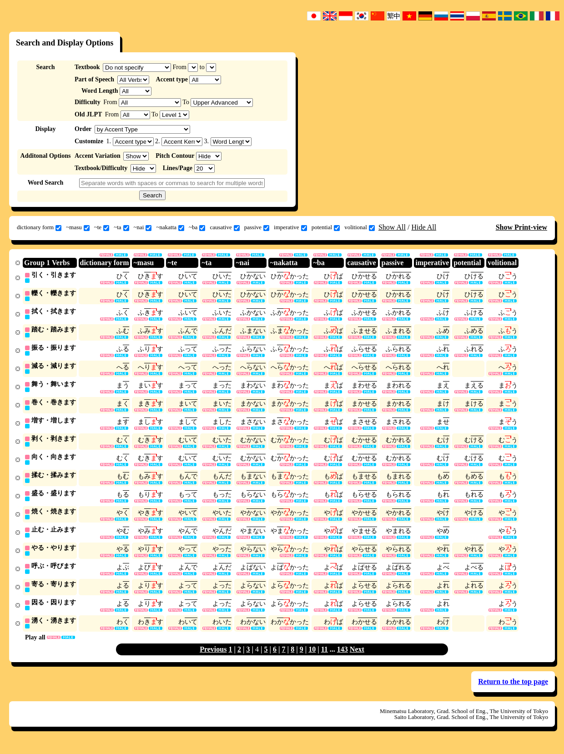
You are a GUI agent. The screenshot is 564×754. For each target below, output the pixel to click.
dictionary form (39, 227)
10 (312, 658)
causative (224, 227)
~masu (77, 227)
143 (342, 658)
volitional (359, 227)
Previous (213, 658)
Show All (392, 227)
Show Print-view (521, 227)
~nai (143, 227)
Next (357, 658)
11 (324, 658)
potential (326, 227)
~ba (197, 227)
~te (101, 227)
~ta (121, 227)
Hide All (423, 227)
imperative (290, 227)
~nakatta (170, 227)
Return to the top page (513, 690)
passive (256, 227)
